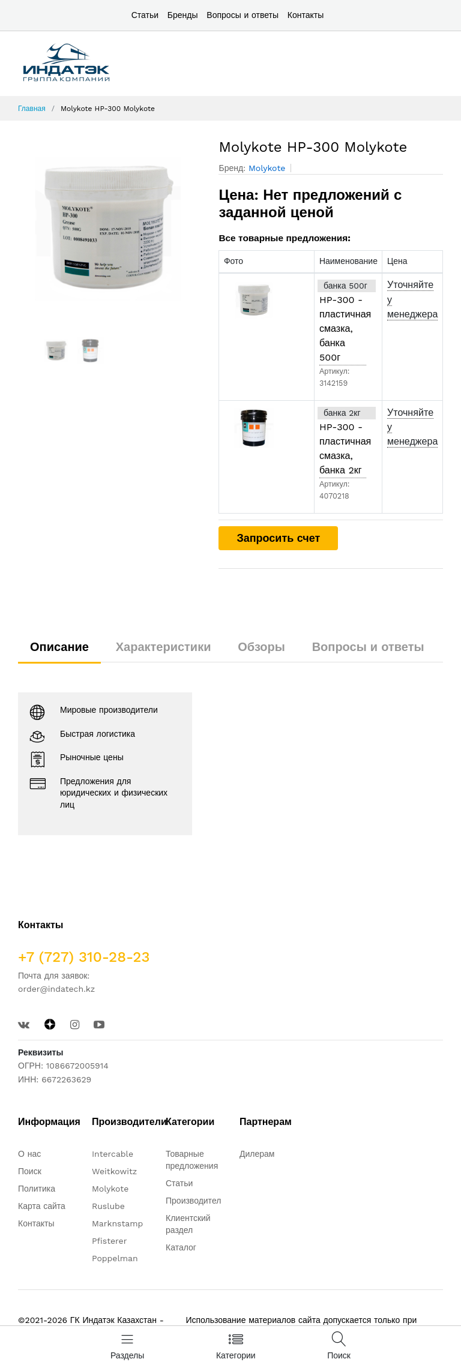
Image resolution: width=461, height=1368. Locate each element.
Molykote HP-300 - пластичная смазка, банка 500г (342, 321)
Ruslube (108, 1206)
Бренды (182, 15)
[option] (109, 229)
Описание (59, 647)
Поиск (29, 1171)
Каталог (181, 1247)
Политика (36, 1188)
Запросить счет (278, 538)
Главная (32, 108)
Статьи (144, 15)
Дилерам (257, 1154)
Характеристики (163, 647)
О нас (29, 1154)
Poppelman (115, 1258)
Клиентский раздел (188, 1224)
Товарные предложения (192, 1160)
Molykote (267, 168)
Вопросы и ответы (242, 15)
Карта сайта (41, 1206)
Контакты (306, 15)
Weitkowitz (114, 1171)
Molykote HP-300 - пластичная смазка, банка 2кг (342, 441)
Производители (196, 1200)
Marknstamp (117, 1223)
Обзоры (261, 647)
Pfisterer (109, 1241)
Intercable (112, 1154)
